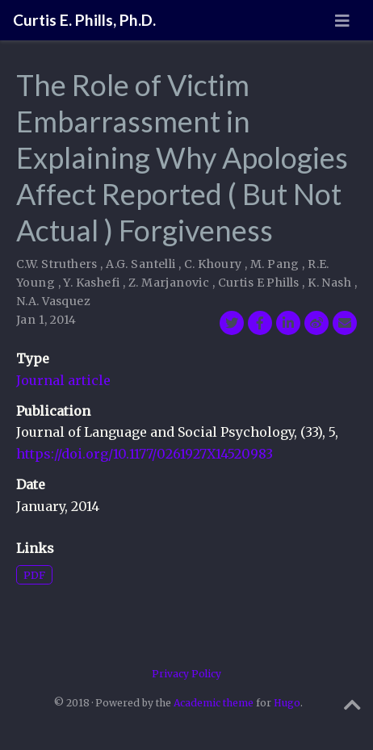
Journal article (63, 380)
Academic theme (214, 703)
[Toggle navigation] (342, 20)
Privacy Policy (186, 674)
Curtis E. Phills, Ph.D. (84, 19)
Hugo (287, 703)
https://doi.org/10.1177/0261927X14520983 (144, 454)
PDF (34, 574)
